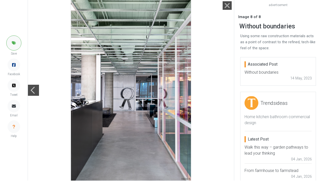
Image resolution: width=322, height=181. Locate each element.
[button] (13, 43)
